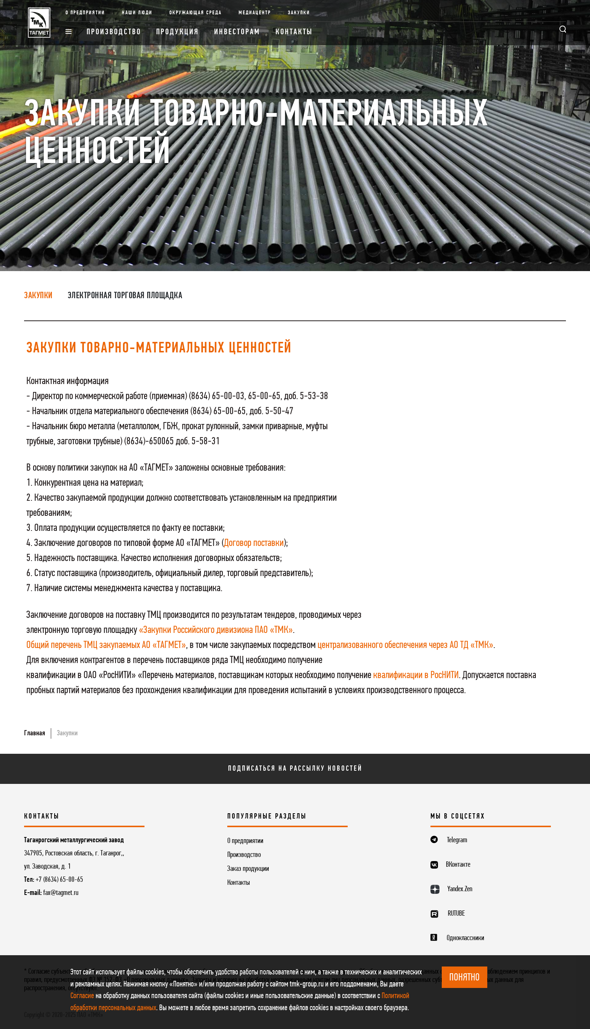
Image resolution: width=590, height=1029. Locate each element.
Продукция (177, 32)
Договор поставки (254, 543)
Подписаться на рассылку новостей (295, 769)
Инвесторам (237, 32)
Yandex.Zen (459, 889)
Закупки (299, 13)
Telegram (457, 840)
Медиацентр (255, 13)
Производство (114, 32)
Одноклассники (465, 938)
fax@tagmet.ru (60, 893)
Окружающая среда (195, 13)
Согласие (82, 996)
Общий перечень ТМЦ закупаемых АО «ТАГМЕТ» (106, 645)
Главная (34, 733)
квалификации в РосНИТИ (416, 675)
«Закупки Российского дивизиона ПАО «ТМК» (216, 630)
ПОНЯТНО (464, 978)
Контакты (294, 32)
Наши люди (137, 13)
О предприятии (85, 13)
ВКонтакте (458, 865)
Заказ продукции (248, 869)
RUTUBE (456, 914)
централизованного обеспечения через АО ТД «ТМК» (405, 645)
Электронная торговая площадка (125, 295)
